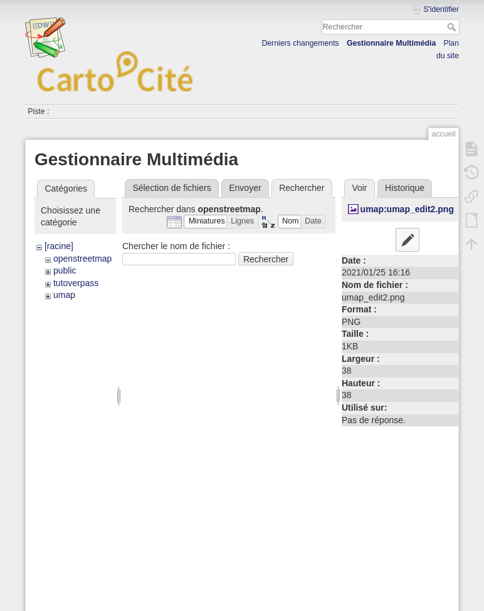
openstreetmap (82, 259)
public (64, 270)
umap (64, 295)
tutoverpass (75, 283)
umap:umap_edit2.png (407, 209)
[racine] (59, 246)
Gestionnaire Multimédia (391, 43)
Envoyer (245, 188)
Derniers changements (300, 43)
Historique (404, 188)
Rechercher (453, 27)
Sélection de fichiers (171, 188)
